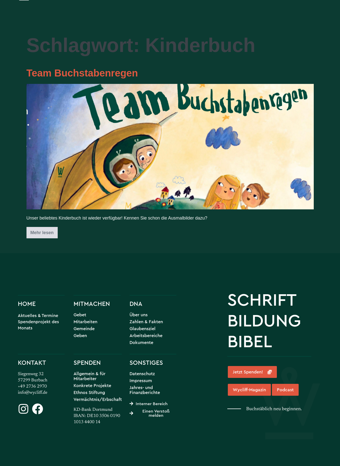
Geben (80, 335)
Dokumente (141, 342)
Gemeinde (84, 328)
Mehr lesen (44, 231)
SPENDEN (87, 362)
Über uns (139, 314)
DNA (136, 303)
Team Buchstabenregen (82, 73)
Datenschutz (142, 373)
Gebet (80, 314)
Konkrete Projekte (92, 385)
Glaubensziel (143, 328)
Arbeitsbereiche (146, 335)
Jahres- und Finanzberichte (145, 390)
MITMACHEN (92, 303)
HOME (27, 303)
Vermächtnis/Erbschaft (98, 399)
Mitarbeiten (85, 321)
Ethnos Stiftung (89, 392)
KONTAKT (32, 362)
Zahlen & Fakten (146, 321)
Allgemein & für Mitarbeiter (89, 376)
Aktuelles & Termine (38, 315)
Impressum (141, 380)
